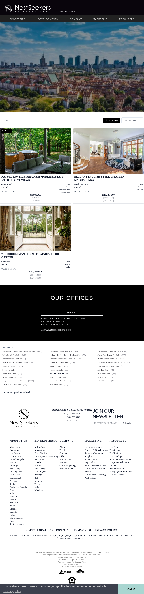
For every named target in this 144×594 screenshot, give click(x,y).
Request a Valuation (94, 453)
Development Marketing (46, 456)
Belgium (14, 502)
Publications (90, 477)
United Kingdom (18, 459)
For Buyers (114, 447)
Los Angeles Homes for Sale (109, 351)
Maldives (39, 490)
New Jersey (15, 468)
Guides (112, 465)
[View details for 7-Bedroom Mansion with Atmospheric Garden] (35, 243)
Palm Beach (15, 456)
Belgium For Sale (9, 377)
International (41, 450)
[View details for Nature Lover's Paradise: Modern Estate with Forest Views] (35, 166)
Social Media (91, 459)
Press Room (65, 459)
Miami (13, 462)
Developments (48, 19)
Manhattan (15, 447)
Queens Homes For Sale (107, 359)
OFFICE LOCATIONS (39, 530)
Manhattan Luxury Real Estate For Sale (18, 351)
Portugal (14, 481)
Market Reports (116, 474)
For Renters (115, 453)
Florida (38, 465)
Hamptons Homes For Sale (61, 351)
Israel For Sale (56, 377)
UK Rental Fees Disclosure (72, 567)
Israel (12, 505)
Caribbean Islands (18, 487)
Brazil (12, 521)
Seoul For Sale (8, 370)
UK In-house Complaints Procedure (72, 560)
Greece (13, 499)
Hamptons (14, 450)
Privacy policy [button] (12, 591)
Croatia (13, 508)
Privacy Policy (66, 468)
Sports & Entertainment (120, 459)
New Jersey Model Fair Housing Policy (72, 562)
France (13, 490)
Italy (12, 493)
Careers (63, 453)
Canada (13, 511)
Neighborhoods (116, 468)
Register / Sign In (67, 11)
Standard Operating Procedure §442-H (72, 557)
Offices (62, 456)
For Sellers (114, 450)
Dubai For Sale (103, 381)
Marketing (100, 19)
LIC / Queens (16, 471)
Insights (88, 456)
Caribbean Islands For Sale (108, 366)
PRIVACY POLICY (106, 530)
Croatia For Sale (103, 377)
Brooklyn (14, 465)
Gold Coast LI (16, 474)
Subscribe (127, 423)
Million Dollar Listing (95, 474)
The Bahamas (16, 517)
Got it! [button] (131, 589)
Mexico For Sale (9, 373)
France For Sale (56, 370)
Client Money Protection (72, 564)
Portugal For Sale (9, 366)
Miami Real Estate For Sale (108, 355)
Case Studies (41, 453)
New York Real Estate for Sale (15, 362)
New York (39, 459)
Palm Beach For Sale (11, 355)
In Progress (40, 447)
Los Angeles (15, 453)
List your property (93, 447)
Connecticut (15, 477)
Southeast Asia (17, 524)
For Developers (116, 456)
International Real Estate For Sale (111, 362)
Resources (126, 19)
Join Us (63, 462)
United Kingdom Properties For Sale (65, 355)
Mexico (13, 496)
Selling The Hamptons (95, 465)
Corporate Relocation (119, 462)
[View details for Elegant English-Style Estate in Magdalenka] (108, 166)
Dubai (12, 515)
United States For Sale (59, 362)
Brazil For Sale (56, 384)
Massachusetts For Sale (12, 359)
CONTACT (62, 530)
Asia (37, 487)
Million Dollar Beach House (95, 470)
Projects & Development (96, 450)
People (62, 450)
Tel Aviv (39, 484)
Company (76, 19)
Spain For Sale (56, 366)
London (38, 462)
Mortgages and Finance (120, 471)
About (62, 447)
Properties (17, 19)
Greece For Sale (103, 373)
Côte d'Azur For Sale (58, 381)
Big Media (90, 462)
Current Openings (67, 465)
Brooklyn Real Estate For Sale (62, 359)
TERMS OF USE (82, 530)
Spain (12, 484)
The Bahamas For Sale (11, 384)
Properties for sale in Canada (14, 381)
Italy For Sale (102, 370)
